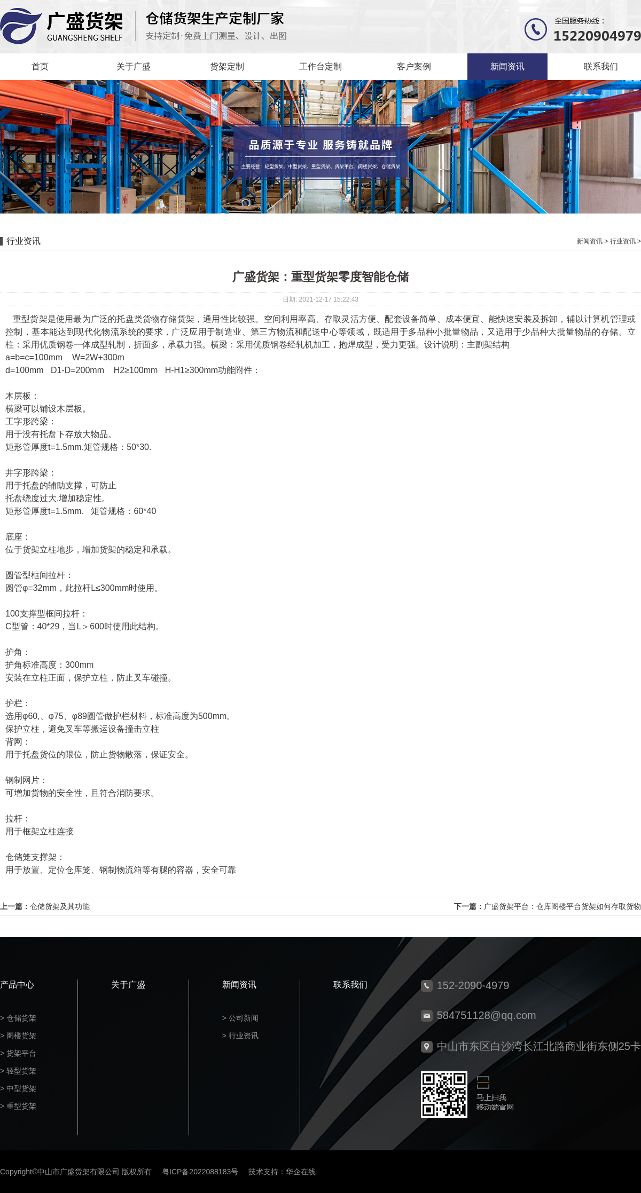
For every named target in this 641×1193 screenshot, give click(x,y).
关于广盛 (133, 66)
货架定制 (227, 66)
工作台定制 (320, 66)
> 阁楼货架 (18, 1035)
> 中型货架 (18, 1088)
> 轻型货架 (18, 1070)
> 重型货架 (18, 1106)
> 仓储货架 (18, 1018)
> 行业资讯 (240, 1035)
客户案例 (414, 66)
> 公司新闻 (240, 1018)
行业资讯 (623, 241)
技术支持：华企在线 (282, 1171)
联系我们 (601, 66)
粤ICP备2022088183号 (200, 1171)
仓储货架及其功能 (60, 906)
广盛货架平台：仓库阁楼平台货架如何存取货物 (562, 906)
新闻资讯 (507, 66)
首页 (40, 66)
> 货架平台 (18, 1053)
